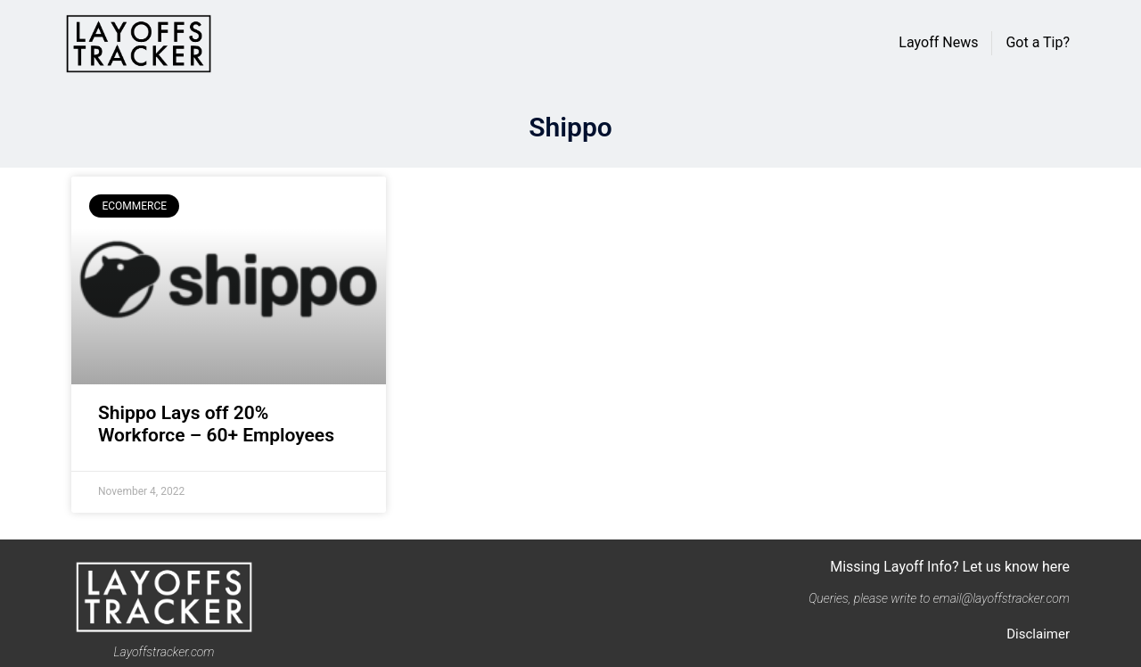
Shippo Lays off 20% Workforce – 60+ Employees (216, 424)
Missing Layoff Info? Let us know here (950, 566)
